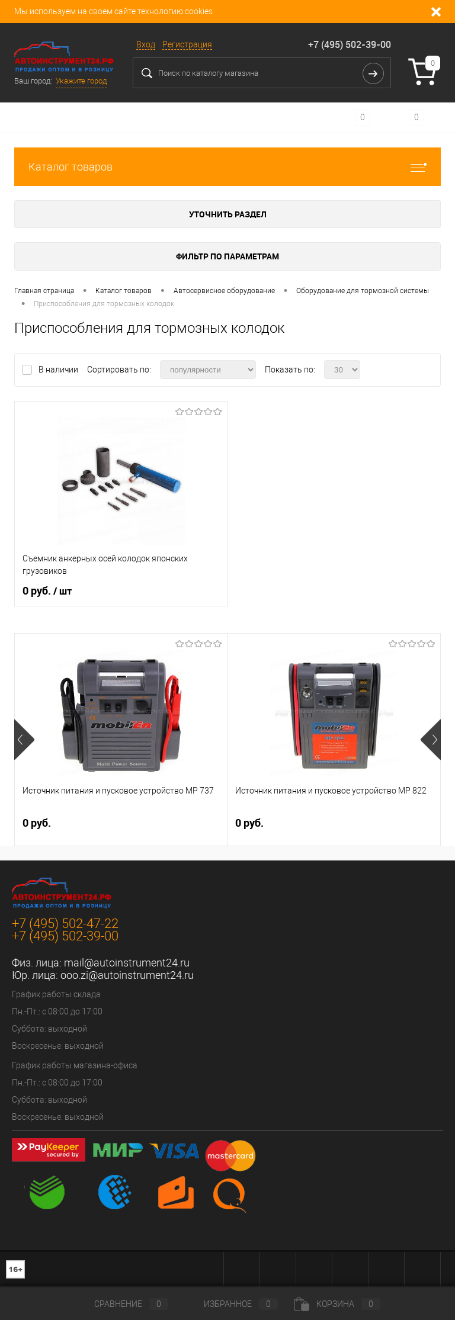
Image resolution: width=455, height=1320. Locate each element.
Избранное (231, 1304)
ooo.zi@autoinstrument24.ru (127, 975)
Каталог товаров (227, 166)
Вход (145, 44)
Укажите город (81, 80)
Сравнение (121, 1304)
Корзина (337, 1304)
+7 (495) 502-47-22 (65, 923)
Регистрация (187, 44)
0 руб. (47, 591)
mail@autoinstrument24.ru (127, 962)
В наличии (59, 369)
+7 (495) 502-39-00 (349, 44)
